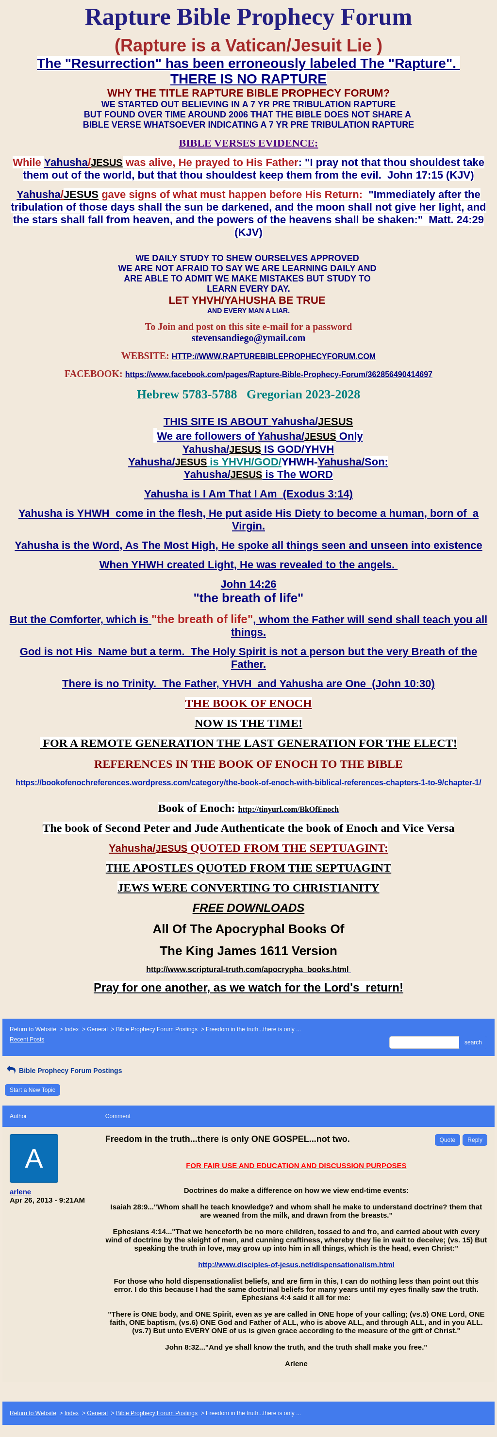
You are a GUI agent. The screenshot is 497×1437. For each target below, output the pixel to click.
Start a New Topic (32, 1090)
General (97, 1029)
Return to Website (33, 1029)
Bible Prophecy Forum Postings (157, 1029)
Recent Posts (27, 1039)
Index (72, 1029)
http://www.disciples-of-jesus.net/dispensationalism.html (296, 1264)
